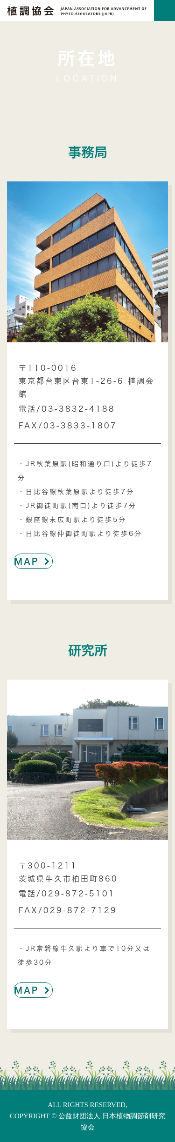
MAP (33, 561)
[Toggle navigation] (164, 10)
